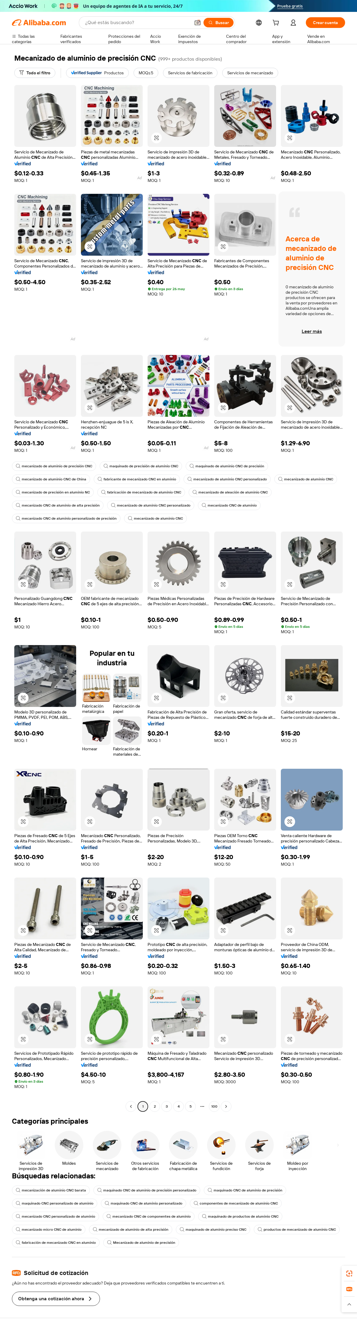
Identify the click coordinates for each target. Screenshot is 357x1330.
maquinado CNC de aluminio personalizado (143, 1203)
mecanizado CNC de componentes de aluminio (149, 1216)
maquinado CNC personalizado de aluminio (54, 1203)
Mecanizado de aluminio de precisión (141, 1242)
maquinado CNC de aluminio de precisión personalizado (146, 1190)
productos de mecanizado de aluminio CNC (297, 1229)
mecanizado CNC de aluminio (229, 505)
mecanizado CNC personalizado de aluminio (55, 1216)
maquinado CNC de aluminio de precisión (245, 1190)
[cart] (277, 23)
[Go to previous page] (131, 1106)
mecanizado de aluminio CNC (305, 479)
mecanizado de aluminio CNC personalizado (227, 479)
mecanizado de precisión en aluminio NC (53, 492)
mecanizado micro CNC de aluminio (49, 1229)
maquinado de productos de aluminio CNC (240, 1216)
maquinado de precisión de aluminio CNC (141, 466)
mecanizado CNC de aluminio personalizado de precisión (66, 518)
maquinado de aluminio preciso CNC (213, 1229)
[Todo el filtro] (34, 73)
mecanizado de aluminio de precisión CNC (54, 466)
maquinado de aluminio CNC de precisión (227, 466)
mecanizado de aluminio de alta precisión (130, 1229)
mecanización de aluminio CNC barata (51, 1190)
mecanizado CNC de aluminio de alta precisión (58, 505)
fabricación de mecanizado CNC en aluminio (56, 1242)
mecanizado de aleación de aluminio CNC (230, 492)
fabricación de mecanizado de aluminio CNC (141, 492)
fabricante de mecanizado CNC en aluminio (137, 479)
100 (214, 1106)
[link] (349, 1273)
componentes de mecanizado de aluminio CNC (236, 1203)
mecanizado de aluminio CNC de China (51, 479)
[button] (197, 22)
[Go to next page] (226, 1106)
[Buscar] (218, 22)
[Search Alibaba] (137, 22)
